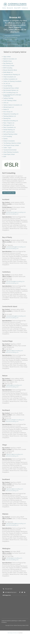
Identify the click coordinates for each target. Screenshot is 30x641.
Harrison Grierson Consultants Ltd (12, 105)
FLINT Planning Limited (9, 100)
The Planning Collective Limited (12, 143)
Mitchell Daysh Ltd (8, 107)
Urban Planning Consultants (11, 152)
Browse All (10, 8)
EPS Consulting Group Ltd (10, 92)
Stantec (5, 138)
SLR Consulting (7, 136)
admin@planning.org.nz (9, 592)
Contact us (25, 8)
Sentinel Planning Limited (10, 134)
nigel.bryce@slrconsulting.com (14, 350)
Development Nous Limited (11, 88)
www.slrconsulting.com (12, 214)
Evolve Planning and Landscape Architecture (12, 95)
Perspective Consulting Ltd (10, 114)
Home (4, 8)
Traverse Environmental (9, 150)
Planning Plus (7, 118)
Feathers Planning (8, 98)
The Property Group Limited (11, 145)
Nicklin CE (6, 109)
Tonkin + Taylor (7, 147)
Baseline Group (7, 61)
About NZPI (17, 8)
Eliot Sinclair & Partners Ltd (10, 90)
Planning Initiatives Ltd (9, 116)
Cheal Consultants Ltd (9, 77)
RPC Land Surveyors (9, 132)
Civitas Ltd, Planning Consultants (12, 81)
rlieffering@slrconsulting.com (14, 385)
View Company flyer (8, 192)
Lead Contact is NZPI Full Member (11, 35)
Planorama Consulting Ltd (10, 120)
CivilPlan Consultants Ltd (10, 79)
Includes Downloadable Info (10, 37)
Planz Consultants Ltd (9, 127)
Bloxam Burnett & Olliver (10, 70)
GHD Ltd (5, 102)
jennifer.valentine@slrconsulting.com (16, 212)
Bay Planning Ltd (8, 63)
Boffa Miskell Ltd (7, 72)
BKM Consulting (7, 68)
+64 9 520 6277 (7, 588)
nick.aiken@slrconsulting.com (14, 558)
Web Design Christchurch (13, 632)
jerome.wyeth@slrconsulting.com (15, 419)
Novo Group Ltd (7, 111)
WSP (4, 156)
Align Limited (7, 56)
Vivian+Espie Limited (9, 154)
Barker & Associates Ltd (10, 59)
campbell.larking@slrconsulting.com (16, 247)
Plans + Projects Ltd (8, 123)
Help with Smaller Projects (10, 39)
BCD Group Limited (8, 65)
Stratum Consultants (9, 141)
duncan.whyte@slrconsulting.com (15, 281)
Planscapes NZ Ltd (8, 125)
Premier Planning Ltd (9, 129)
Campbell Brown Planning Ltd (11, 74)
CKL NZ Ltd (6, 83)
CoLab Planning (7, 86)
